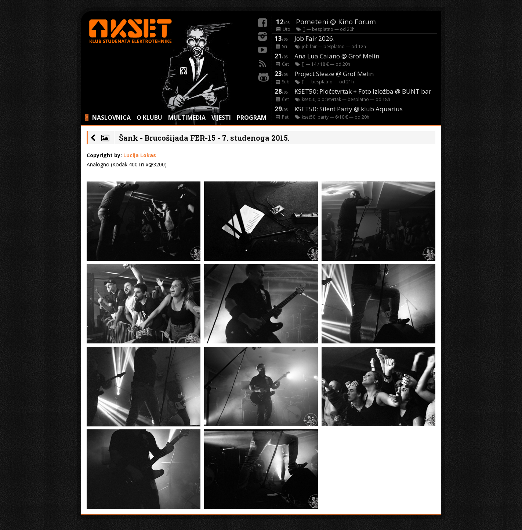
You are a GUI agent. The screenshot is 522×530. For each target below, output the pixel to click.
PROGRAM (252, 117)
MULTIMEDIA (187, 117)
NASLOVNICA (111, 117)
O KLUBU (149, 117)
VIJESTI (221, 117)
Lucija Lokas (139, 155)
